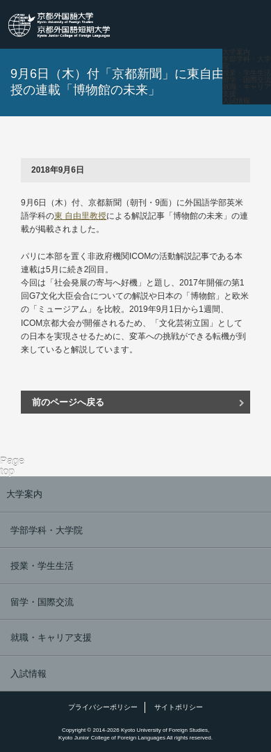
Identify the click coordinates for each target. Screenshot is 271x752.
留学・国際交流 (246, 80)
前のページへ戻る (68, 402)
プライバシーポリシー (103, 707)
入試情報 (236, 100)
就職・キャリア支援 (246, 90)
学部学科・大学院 (246, 63)
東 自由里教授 (80, 216)
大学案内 (236, 52)
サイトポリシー (178, 707)
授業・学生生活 (246, 73)
